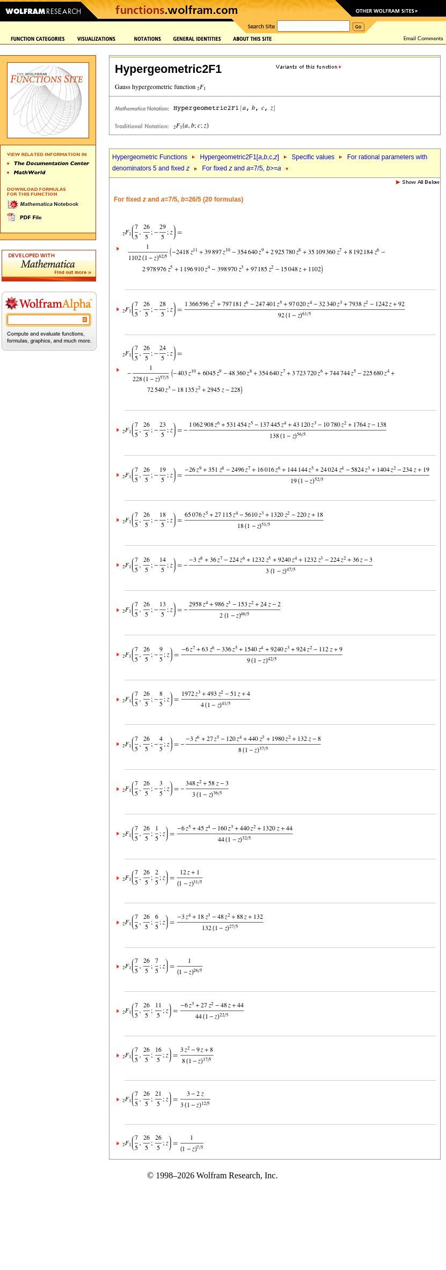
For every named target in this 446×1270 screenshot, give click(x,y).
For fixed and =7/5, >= (241, 168)
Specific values (312, 157)
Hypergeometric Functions (149, 157)
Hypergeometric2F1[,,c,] (239, 157)
